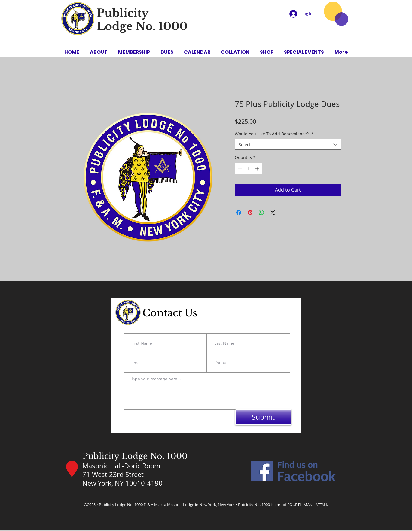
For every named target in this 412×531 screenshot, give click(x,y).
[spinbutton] (248, 168)
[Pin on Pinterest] (250, 212)
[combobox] (288, 144)
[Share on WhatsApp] (261, 212)
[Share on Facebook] (238, 212)
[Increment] (257, 168)
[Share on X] (272, 212)
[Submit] (263, 417)
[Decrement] (239, 168)
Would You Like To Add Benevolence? (274, 134)
